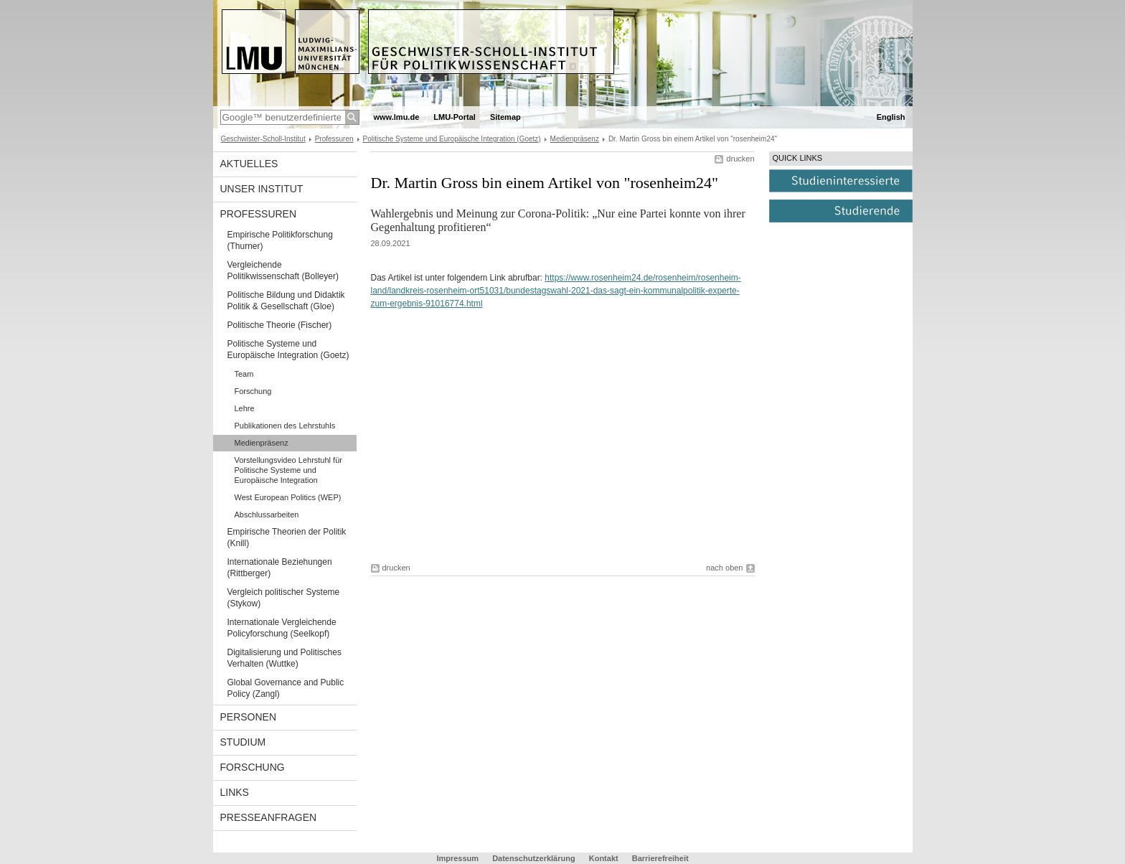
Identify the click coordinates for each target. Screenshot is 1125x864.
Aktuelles (249, 163)
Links (234, 792)
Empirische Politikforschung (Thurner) (280, 240)
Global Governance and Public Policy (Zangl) (285, 688)
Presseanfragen (268, 817)
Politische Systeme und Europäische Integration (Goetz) (452, 139)
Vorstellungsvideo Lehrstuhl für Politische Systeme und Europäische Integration (288, 470)
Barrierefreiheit (660, 858)
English (891, 117)
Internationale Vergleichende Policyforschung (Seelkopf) (281, 628)
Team (244, 374)
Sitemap (505, 117)
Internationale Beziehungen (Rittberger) (279, 567)
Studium (243, 742)
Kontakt (603, 858)
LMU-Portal (454, 117)
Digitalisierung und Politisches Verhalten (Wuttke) (284, 658)
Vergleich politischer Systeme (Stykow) (283, 598)
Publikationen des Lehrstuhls (285, 425)
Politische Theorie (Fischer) (279, 325)
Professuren (334, 139)
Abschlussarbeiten (267, 514)
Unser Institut (261, 188)
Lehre (245, 408)
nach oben (724, 567)
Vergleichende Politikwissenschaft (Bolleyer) (283, 270)
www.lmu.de (397, 117)
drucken (740, 158)
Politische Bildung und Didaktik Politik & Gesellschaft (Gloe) (286, 300)
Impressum (457, 858)
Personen (248, 717)
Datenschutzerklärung (533, 858)
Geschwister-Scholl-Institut (263, 139)
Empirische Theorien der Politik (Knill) (287, 537)
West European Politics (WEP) (288, 497)
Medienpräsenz (574, 139)
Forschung (253, 391)
